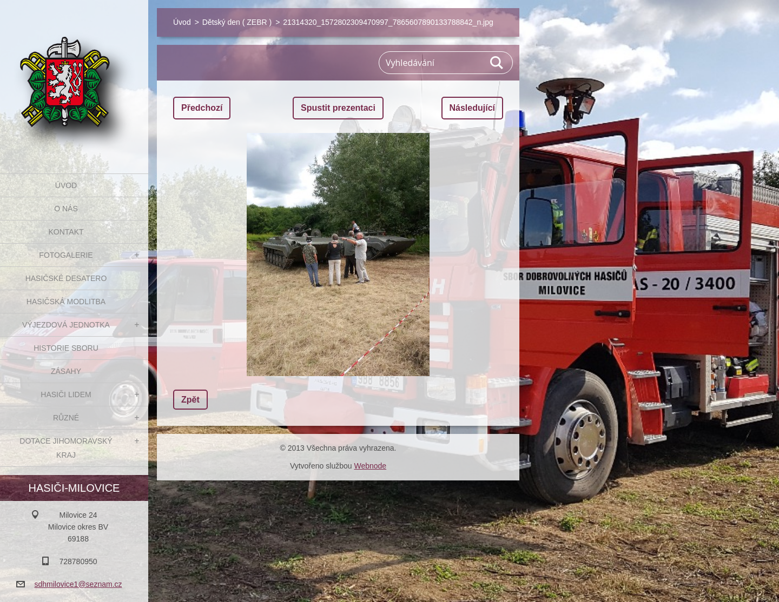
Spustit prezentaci (338, 107)
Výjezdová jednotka (66, 324)
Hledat (497, 63)
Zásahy (66, 371)
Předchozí (201, 107)
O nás (66, 208)
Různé (66, 417)
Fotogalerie (66, 255)
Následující (472, 107)
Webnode (370, 465)
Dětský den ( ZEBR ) (237, 22)
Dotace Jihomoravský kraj (65, 448)
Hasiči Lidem (66, 394)
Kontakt (65, 232)
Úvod (66, 185)
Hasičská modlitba (66, 301)
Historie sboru (66, 348)
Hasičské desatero (66, 278)
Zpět (190, 399)
